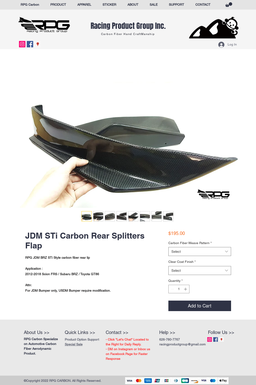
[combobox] (199, 251)
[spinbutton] (179, 289)
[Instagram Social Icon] (22, 44)
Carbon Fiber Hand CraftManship (128, 34)
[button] (228, 4)
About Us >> (36, 332)
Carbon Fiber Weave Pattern (190, 243)
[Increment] (186, 289)
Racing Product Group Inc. (128, 26)
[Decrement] (172, 289)
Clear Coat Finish (182, 262)
